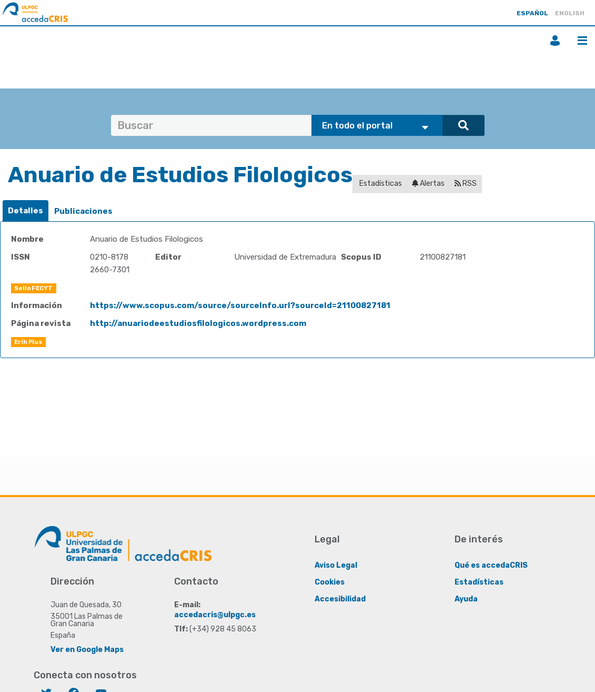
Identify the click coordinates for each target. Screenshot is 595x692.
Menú (582, 40)
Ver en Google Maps (87, 649)
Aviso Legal (336, 565)
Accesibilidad (340, 599)
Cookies (330, 582)
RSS (466, 183)
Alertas (428, 183)
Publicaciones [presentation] (83, 211)
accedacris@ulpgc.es (215, 614)
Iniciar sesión (555, 40)
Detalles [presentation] (25, 210)
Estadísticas (380, 183)
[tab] (25, 211)
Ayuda (466, 599)
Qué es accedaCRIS (491, 565)
